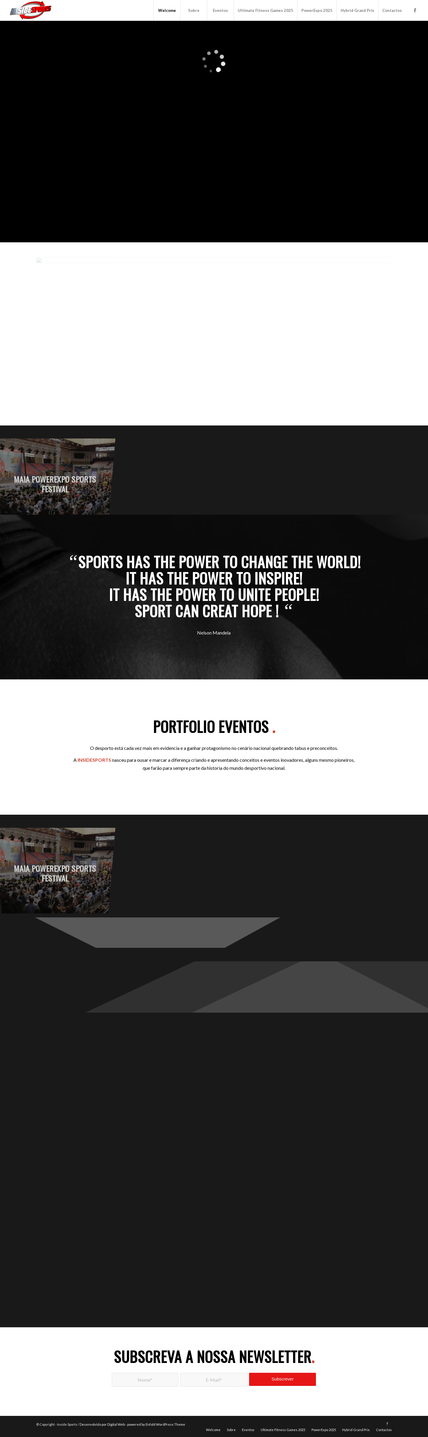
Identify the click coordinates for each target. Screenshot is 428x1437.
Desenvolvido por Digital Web (102, 1424)
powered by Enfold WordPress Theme (156, 1424)
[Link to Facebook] (414, 10)
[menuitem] (166, 10)
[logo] (31, 10)
